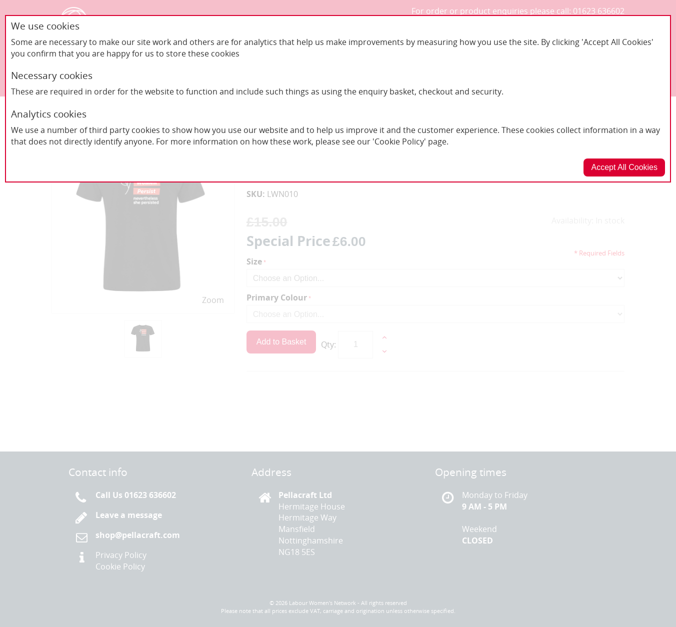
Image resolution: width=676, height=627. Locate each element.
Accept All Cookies (624, 167)
